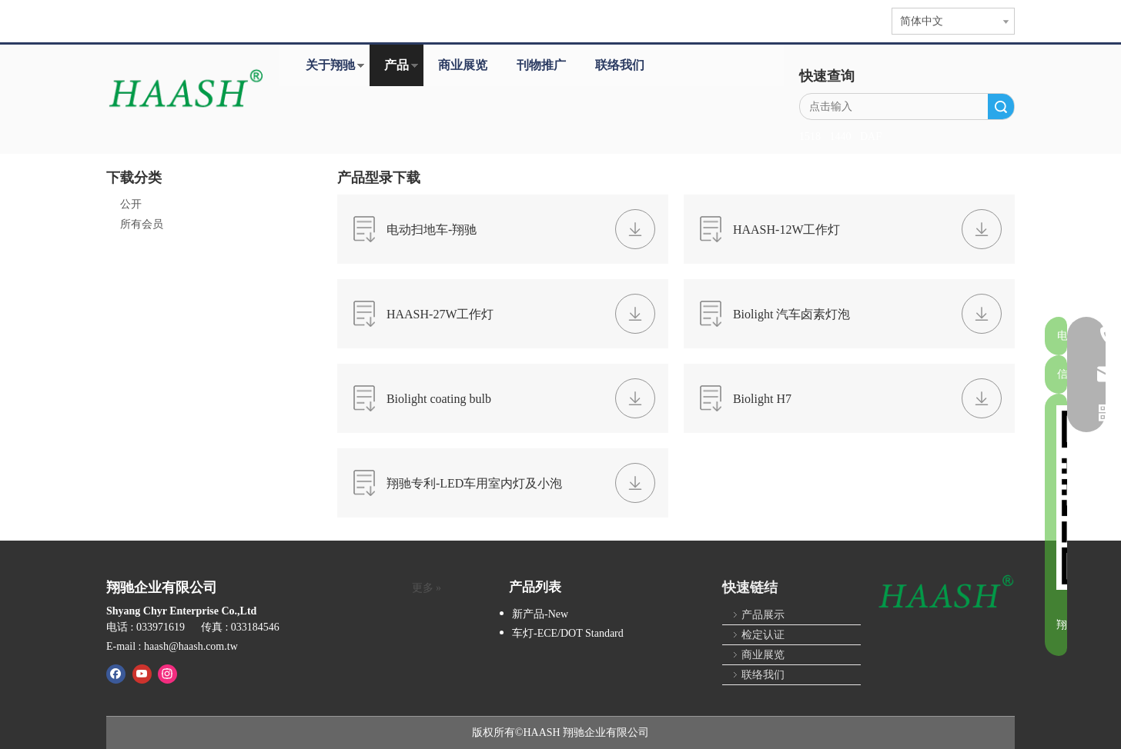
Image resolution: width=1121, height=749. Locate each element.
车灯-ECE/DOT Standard (568, 633)
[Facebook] (115, 674)
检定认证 (763, 635)
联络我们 (619, 65)
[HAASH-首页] (185, 90)
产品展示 (763, 615)
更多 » (427, 588)
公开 (131, 204)
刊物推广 (541, 65)
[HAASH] (945, 592)
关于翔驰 (330, 65)
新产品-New (540, 614)
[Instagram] (167, 674)
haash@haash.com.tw (191, 646)
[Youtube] (142, 674)
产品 (396, 65)
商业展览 (462, 65)
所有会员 (141, 224)
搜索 (1001, 106)
